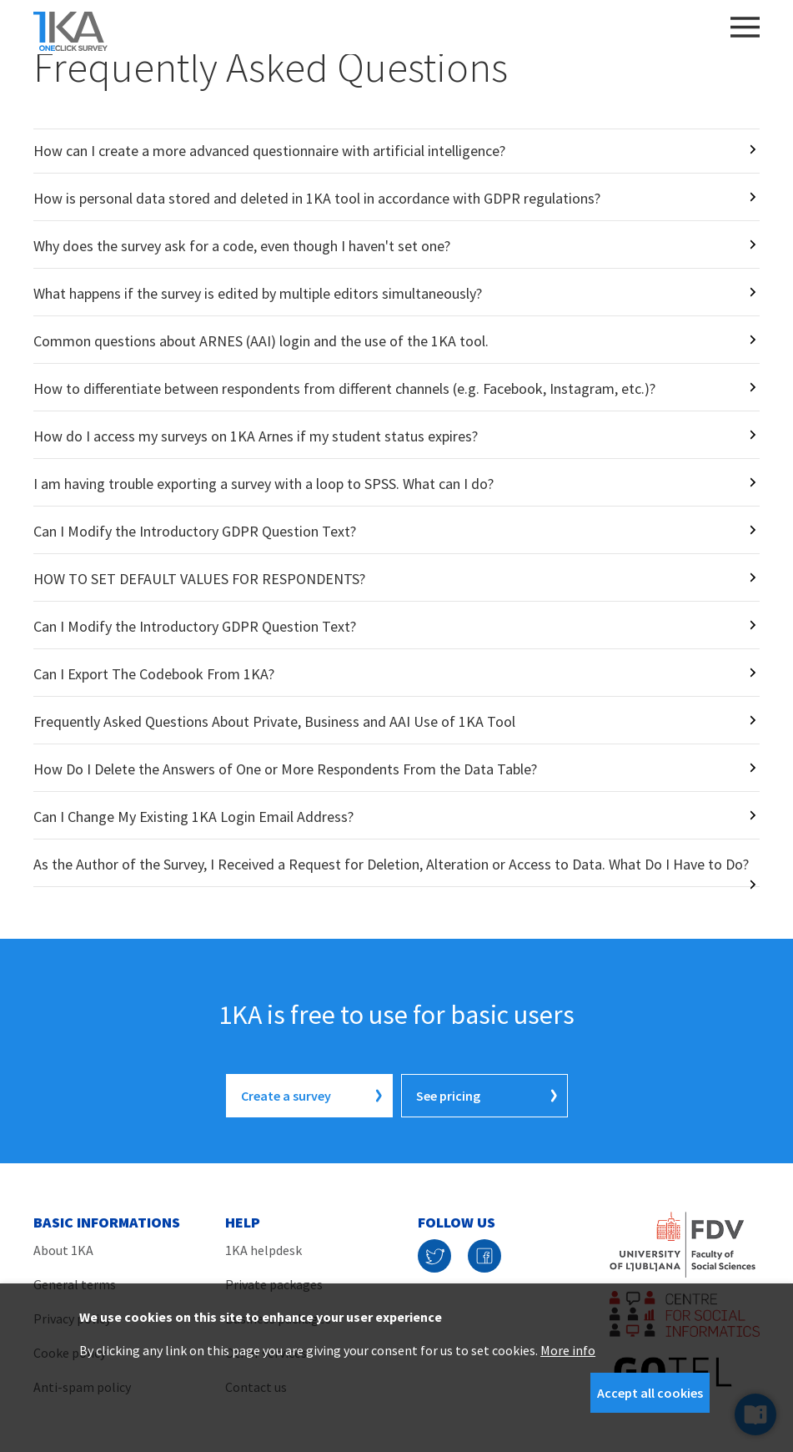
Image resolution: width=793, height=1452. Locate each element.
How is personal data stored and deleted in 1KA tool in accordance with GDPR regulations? (316, 198)
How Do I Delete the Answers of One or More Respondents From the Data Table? (285, 769)
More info (567, 1350)
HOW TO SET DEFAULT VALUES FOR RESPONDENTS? (199, 578)
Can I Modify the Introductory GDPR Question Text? (194, 531)
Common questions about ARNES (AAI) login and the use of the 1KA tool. (261, 340)
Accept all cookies (650, 1392)
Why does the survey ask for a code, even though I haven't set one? (241, 245)
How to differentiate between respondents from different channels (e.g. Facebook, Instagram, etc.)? (344, 388)
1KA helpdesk (263, 1250)
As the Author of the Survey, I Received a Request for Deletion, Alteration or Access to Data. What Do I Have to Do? (391, 864)
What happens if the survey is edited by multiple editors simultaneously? (257, 293)
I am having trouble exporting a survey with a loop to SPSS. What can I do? (263, 483)
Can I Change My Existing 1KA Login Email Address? (193, 816)
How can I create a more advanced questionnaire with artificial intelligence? (269, 150)
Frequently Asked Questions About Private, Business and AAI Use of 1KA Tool (274, 721)
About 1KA (63, 1250)
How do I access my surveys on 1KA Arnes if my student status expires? (255, 436)
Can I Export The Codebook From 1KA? (153, 673)
